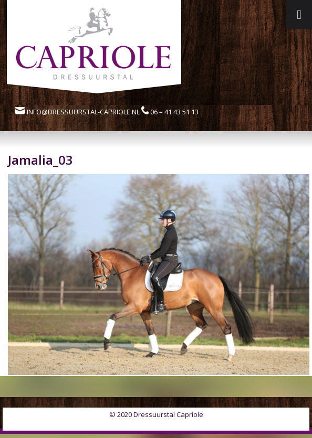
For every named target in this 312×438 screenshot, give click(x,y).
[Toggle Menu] (299, 14)
